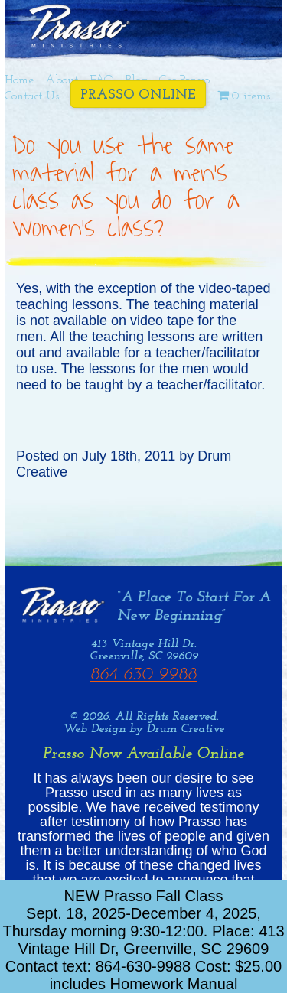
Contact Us (32, 96)
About (61, 80)
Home (19, 80)
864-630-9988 (143, 675)
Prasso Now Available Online (143, 754)
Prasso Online (138, 95)
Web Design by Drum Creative (143, 729)
